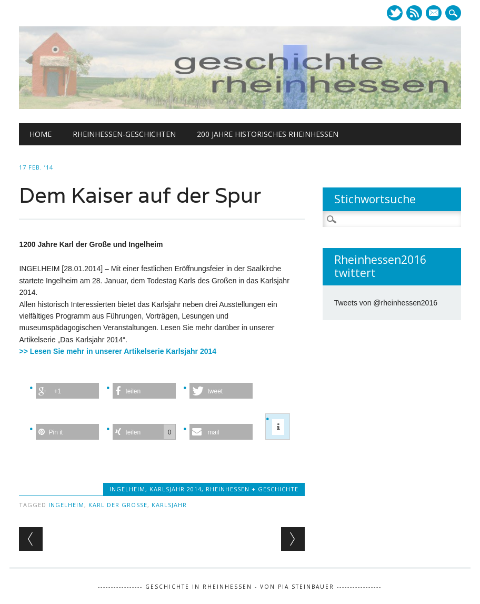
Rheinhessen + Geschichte (252, 489)
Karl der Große (117, 505)
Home (40, 134)
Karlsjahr (169, 505)
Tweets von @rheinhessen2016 (385, 303)
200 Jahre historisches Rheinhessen (267, 134)
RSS (414, 13)
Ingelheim (127, 489)
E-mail (435, 14)
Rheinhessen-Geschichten (124, 134)
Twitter (395, 13)
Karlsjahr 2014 (175, 489)
